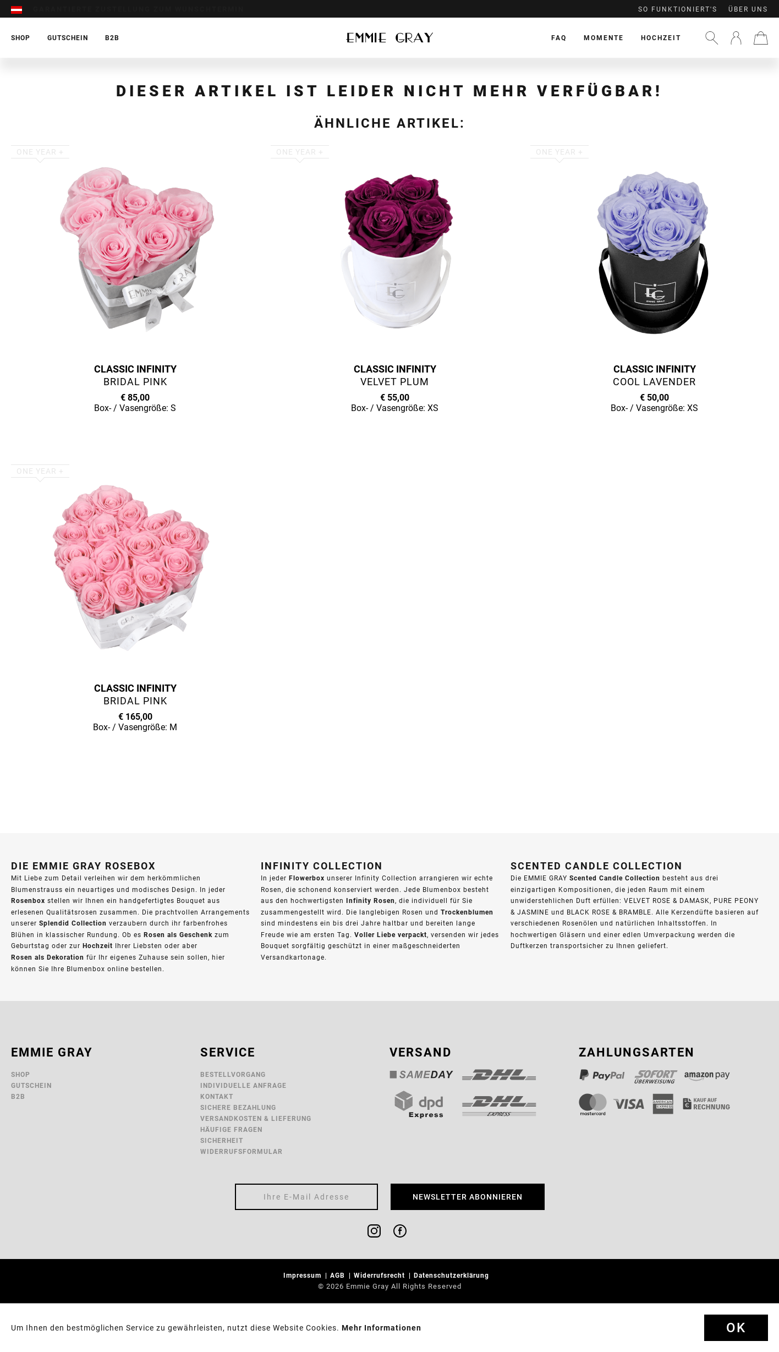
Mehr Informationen (381, 1328)
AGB (338, 1275)
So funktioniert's (677, 9)
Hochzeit (661, 38)
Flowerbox (307, 878)
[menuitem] (22, 9)
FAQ (559, 38)
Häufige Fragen (231, 1129)
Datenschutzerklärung (452, 1275)
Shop (20, 1074)
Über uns (748, 9)
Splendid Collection (73, 923)
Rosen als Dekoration (47, 957)
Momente (604, 38)
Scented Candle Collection (614, 878)
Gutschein (31, 1085)
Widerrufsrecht (380, 1275)
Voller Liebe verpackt (390, 934)
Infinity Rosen (370, 900)
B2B (18, 1096)
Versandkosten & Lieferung (255, 1118)
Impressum (303, 1275)
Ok (736, 1327)
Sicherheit (221, 1140)
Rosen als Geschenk (178, 934)
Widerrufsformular (241, 1151)
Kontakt (216, 1096)
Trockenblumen (467, 912)
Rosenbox (28, 900)
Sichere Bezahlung (238, 1107)
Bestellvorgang (233, 1074)
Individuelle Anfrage (243, 1085)
